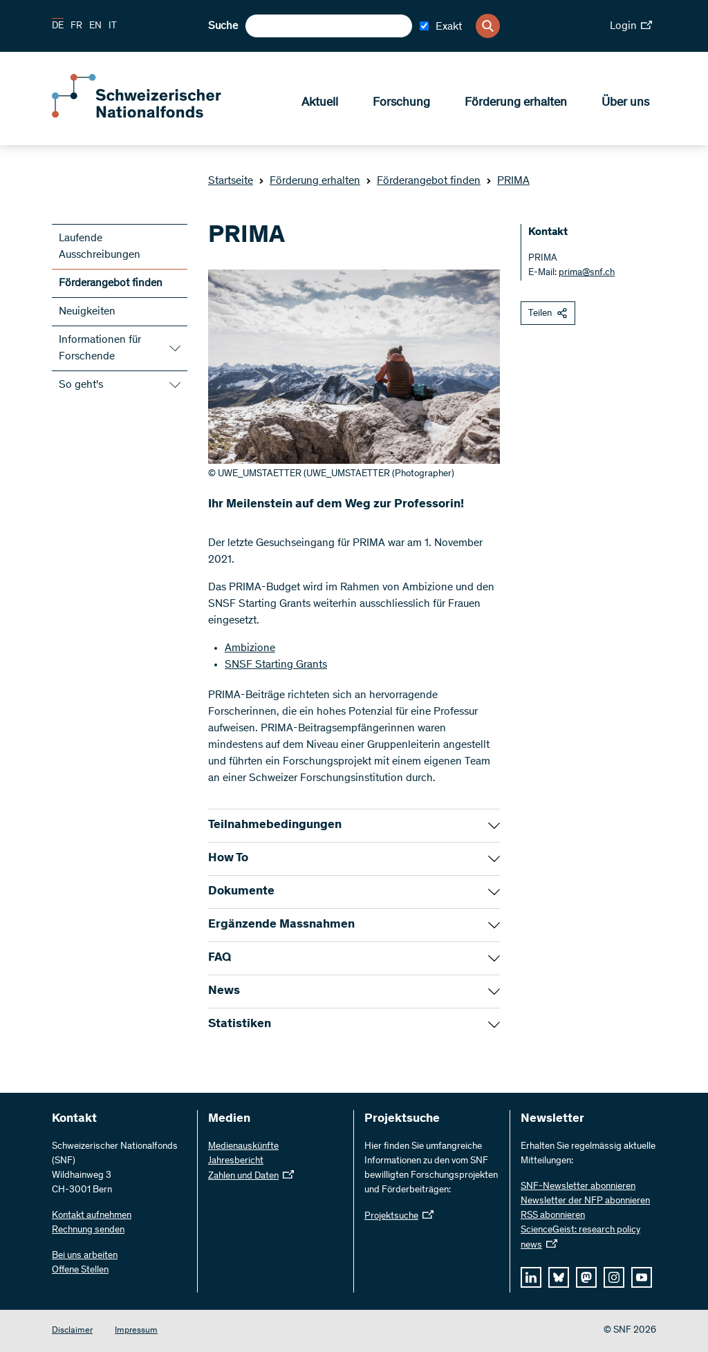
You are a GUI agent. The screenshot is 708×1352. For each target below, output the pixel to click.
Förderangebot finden (423, 181)
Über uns (625, 104)
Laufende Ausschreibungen (99, 247)
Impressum (136, 1330)
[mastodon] (586, 1277)
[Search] (488, 26)
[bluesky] (558, 1277)
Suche (223, 26)
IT (113, 26)
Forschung (401, 104)
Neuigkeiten (87, 311)
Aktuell (319, 104)
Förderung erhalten (516, 104)
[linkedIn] (531, 1277)
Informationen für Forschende (100, 348)
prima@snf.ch (587, 273)
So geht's (81, 385)
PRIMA (508, 181)
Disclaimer (72, 1330)
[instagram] (614, 1277)
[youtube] (641, 1277)
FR (76, 26)
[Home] (152, 116)
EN (95, 26)
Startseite (230, 181)
